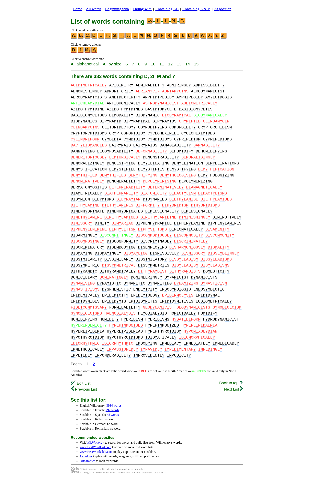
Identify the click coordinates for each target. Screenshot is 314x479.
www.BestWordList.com (95, 447)
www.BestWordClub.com (96, 451)
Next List (233, 389)
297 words (112, 410)
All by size (112, 64)
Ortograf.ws (87, 461)
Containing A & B (196, 9)
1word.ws (86, 456)
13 (179, 64)
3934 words (113, 405)
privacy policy (137, 469)
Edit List (81, 383)
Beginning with (117, 9)
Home (77, 9)
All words (93, 9)
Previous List (84, 389)
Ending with (142, 9)
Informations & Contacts (153, 472)
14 (187, 64)
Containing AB (167, 9)
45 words (113, 414)
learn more (120, 469)
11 (161, 64)
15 (196, 64)
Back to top (231, 383)
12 (170, 64)
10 (153, 64)
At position (222, 9)
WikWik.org (94, 442)
